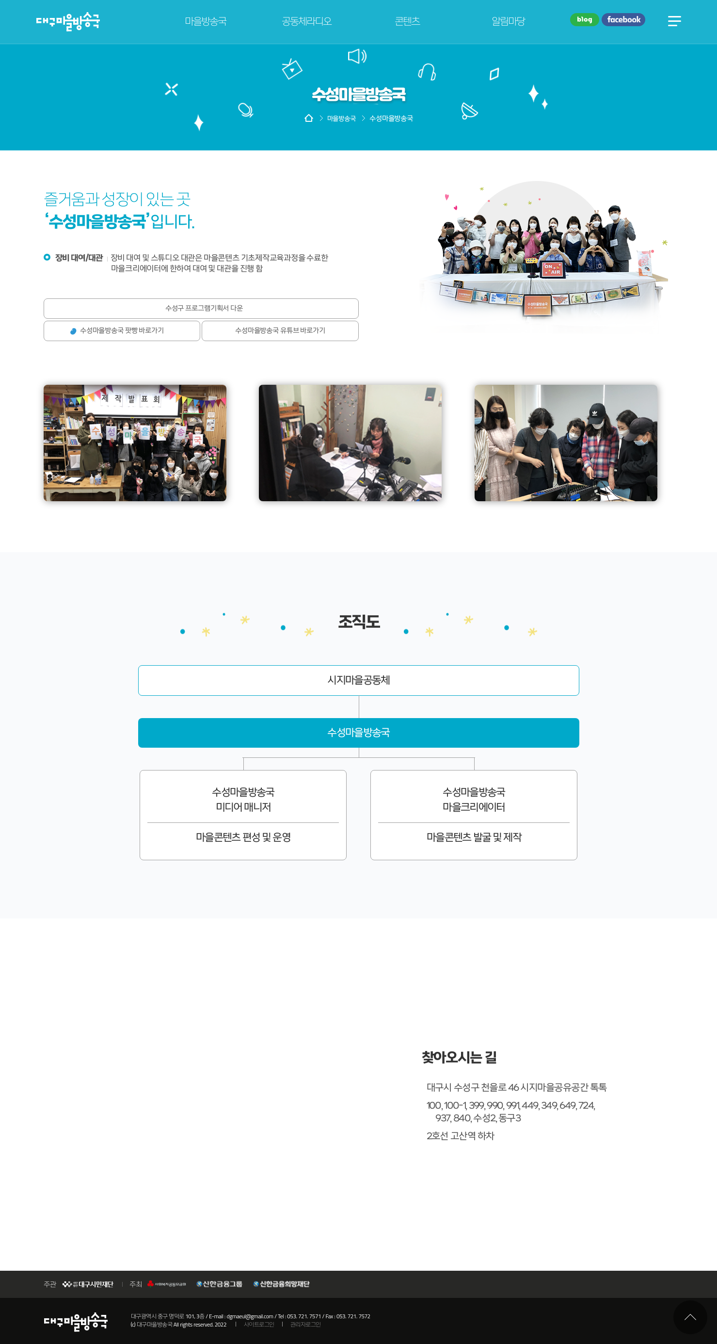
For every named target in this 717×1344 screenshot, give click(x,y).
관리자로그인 (305, 1324)
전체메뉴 (674, 20)
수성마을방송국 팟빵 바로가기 (122, 331)
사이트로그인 (259, 1324)
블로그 (584, 20)
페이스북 (623, 20)
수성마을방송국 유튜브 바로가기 (280, 331)
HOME (309, 119)
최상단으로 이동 (690, 1317)
